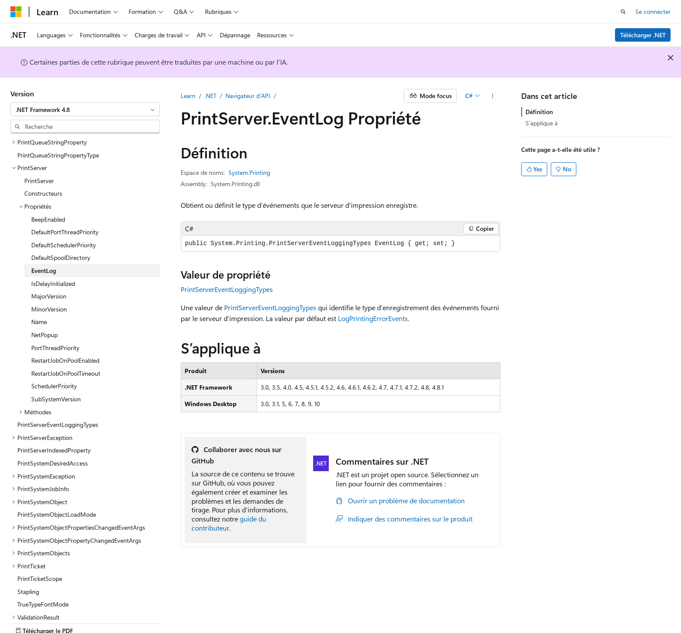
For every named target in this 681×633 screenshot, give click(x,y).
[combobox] (85, 109)
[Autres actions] (492, 96)
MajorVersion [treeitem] (48, 266)
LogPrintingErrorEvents (373, 318)
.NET (210, 96)
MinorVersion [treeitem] (49, 279)
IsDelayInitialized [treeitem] (53, 253)
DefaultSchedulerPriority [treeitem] (63, 214)
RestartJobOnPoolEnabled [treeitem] (65, 330)
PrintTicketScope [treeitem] (39, 548)
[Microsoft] (16, 11)
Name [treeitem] (39, 291)
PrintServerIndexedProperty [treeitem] (54, 420)
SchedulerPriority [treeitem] (54, 355)
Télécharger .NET (643, 35)
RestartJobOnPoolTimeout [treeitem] (65, 343)
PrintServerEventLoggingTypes (227, 289)
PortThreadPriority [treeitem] (55, 317)
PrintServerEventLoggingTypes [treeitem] (57, 394)
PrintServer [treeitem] (39, 150)
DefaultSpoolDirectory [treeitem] (60, 227)
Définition (539, 112)
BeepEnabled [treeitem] (48, 189)
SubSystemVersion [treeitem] (56, 368)
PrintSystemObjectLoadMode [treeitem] (56, 484)
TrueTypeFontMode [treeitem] (43, 574)
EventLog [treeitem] (43, 240)
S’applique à (542, 123)
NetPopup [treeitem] (44, 304)
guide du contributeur (229, 523)
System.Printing (249, 172)
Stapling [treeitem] (28, 561)
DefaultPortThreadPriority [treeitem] (65, 201)
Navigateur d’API (247, 96)
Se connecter (653, 11)
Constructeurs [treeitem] (43, 163)
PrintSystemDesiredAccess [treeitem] (52, 433)
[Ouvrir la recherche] (623, 12)
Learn (188, 96)
